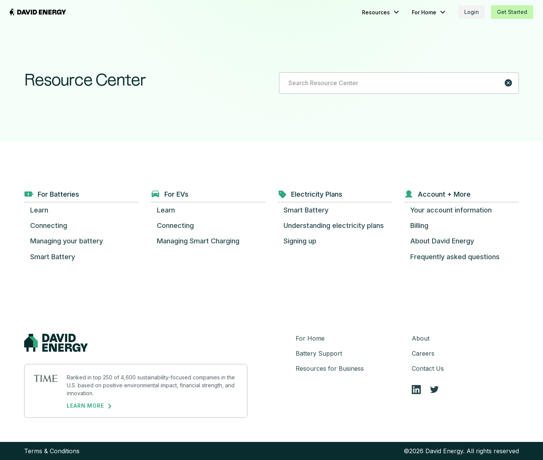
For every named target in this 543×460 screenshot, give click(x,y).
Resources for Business (330, 368)
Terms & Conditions (52, 451)
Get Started (498, 12)
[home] (52, 12)
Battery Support (319, 353)
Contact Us (428, 368)
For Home (310, 338)
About (420, 338)
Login (457, 12)
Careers (423, 353)
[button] (366, 12)
